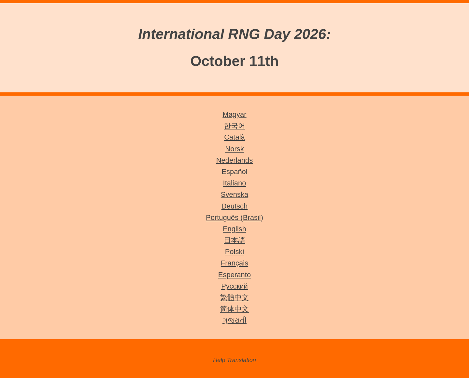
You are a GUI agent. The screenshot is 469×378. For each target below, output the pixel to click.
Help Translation (234, 360)
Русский (234, 286)
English (234, 229)
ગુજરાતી (234, 320)
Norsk (234, 149)
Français (234, 263)
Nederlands (234, 160)
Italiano (234, 183)
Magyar (234, 114)
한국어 (234, 126)
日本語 (234, 240)
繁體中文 (234, 297)
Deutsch (234, 206)
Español (234, 172)
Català (234, 137)
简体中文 (234, 309)
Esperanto (234, 275)
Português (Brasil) (234, 217)
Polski (234, 252)
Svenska (234, 194)
